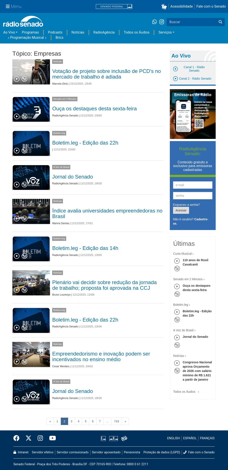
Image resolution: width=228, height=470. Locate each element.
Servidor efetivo (42, 452)
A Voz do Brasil (61, 167)
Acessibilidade (181, 6)
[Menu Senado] (13, 6)
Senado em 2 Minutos (64, 99)
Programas (30, 32)
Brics (59, 37)
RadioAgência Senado (65, 115)
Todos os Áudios (136, 32)
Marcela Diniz (60, 83)
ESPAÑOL (190, 438)
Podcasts (55, 32)
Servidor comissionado (73, 452)
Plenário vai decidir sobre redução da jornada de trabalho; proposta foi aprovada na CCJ (104, 285)
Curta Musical (182, 253)
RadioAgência (104, 32)
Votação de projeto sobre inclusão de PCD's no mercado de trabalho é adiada (106, 74)
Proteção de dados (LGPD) (161, 452)
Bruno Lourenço (61, 294)
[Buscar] (220, 22)
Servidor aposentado (106, 452)
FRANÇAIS (207, 438)
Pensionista (132, 452)
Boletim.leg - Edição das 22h (85, 143)
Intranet (21, 452)
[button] (165, 7)
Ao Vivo (9, 32)
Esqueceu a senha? (186, 204)
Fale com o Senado (211, 6)
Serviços (165, 32)
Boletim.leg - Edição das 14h (85, 248)
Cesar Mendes (60, 366)
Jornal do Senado (72, 177)
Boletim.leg (59, 133)
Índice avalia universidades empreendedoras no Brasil (107, 213)
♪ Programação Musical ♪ (27, 37)
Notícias (78, 32)
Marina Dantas (60, 223)
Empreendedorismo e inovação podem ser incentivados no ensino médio (101, 356)
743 (116, 421)
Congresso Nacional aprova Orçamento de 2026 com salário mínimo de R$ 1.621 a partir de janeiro (197, 371)
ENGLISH (173, 438)
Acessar (181, 210)
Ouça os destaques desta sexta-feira (94, 108)
